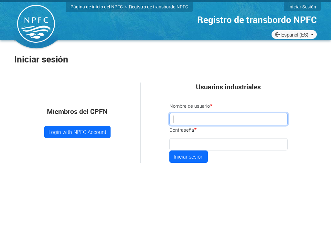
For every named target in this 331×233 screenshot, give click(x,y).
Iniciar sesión (302, 7)
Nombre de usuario (189, 106)
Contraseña (181, 130)
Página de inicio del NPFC (96, 7)
